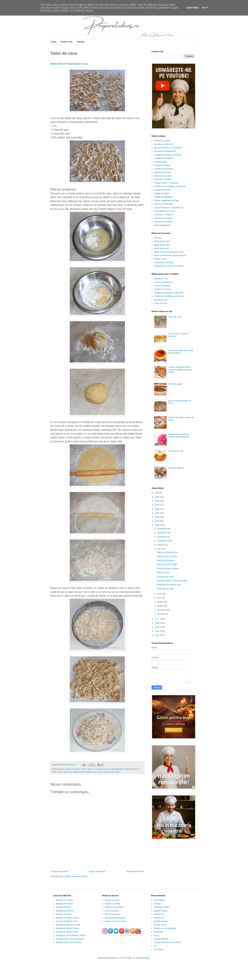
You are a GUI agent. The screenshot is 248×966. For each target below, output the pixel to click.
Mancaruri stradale (162, 179)
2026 (157, 493)
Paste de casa (104, 769)
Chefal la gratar (175, 384)
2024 (157, 501)
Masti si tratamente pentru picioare (170, 255)
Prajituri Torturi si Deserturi (166, 183)
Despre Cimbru (161, 911)
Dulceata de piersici (166, 560)
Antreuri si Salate (162, 140)
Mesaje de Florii (63, 907)
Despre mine (66, 42)
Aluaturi (61, 769)
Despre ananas (161, 921)
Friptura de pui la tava (167, 556)
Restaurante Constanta (115, 921)
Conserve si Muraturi (163, 158)
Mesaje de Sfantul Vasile (67, 932)
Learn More (192, 8)
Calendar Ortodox (162, 907)
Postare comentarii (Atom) (75, 876)
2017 (157, 619)
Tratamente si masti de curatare (168, 266)
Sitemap (80, 42)
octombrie (162, 537)
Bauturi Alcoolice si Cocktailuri (168, 148)
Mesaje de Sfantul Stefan (67, 928)
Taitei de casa (79, 772)
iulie (159, 549)
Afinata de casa (161, 278)
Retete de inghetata (163, 197)
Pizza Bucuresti (112, 911)
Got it (205, 8)
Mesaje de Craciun (64, 903)
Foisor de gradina (162, 285)
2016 (157, 623)
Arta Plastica (159, 900)
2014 (157, 631)
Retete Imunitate (161, 193)
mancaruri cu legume (163, 214)
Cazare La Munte (113, 903)
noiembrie (162, 532)
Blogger (146, 958)
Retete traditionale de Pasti (166, 200)
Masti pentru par (161, 248)
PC (155, 946)
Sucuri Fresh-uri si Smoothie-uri (168, 207)
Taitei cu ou (67, 772)
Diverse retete (160, 162)
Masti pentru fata (161, 245)
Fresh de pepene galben (168, 568)
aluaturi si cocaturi (72, 769)
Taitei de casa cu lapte (167, 564)
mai (159, 597)
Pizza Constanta (112, 914)
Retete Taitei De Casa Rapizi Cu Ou (69, 63)
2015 (157, 627)
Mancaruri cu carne (163, 176)
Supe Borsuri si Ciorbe (164, 211)
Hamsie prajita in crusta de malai (172, 580)
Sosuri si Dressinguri (163, 204)
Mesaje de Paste (63, 914)
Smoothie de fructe (165, 576)
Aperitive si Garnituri (163, 144)
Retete (127, 769)
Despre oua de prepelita (165, 928)
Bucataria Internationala (165, 151)
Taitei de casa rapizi (111, 772)
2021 (157, 513)
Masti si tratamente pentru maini (169, 252)
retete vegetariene (162, 225)
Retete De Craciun (162, 190)
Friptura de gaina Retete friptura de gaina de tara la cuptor (180, 369)
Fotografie (158, 932)
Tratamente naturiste (163, 262)
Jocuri (156, 935)
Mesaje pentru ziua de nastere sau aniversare (178, 435)
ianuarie (161, 614)
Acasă (53, 42)
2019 (157, 521)
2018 (157, 525)
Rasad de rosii (160, 300)
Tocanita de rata (175, 451)
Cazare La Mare (112, 900)
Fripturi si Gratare (162, 165)
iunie (159, 594)
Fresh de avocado (165, 589)
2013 (157, 635)
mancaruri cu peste (163, 221)
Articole (157, 903)
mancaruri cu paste (163, 218)
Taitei (59, 772)
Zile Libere (158, 949)
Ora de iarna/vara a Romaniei (167, 942)
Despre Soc (159, 914)
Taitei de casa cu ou (94, 772)
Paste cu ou (92, 769)
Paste (83, 769)
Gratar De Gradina (162, 289)
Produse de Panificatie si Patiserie (169, 186)
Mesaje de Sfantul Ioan (66, 921)
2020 (157, 517)
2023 (157, 505)
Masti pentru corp (162, 241)
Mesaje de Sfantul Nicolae (68, 925)
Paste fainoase (117, 769)
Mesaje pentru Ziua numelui (68, 942)
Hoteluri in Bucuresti (114, 907)
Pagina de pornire (97, 871)
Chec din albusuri (176, 468)
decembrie (162, 528)
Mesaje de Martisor (65, 911)
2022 (157, 509)
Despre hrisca (160, 925)
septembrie (162, 541)
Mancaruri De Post (162, 172)
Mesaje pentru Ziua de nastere (70, 939)
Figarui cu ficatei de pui (167, 552)
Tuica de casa (160, 303)
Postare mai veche (134, 871)
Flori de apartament (163, 282)
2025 (157, 497)
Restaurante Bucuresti (115, 918)
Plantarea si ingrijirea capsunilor (168, 293)
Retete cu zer (160, 259)
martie (160, 606)
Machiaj (157, 238)
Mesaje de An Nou (64, 900)
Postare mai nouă (59, 871)
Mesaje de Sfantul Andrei (67, 918)
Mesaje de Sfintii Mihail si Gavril (70, 935)
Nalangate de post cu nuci (169, 584)
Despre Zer (159, 918)
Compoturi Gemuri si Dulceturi (168, 155)
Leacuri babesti (161, 939)
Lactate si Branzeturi (163, 169)
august (160, 544)
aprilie (160, 602)
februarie (161, 610)
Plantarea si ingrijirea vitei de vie (169, 296)
